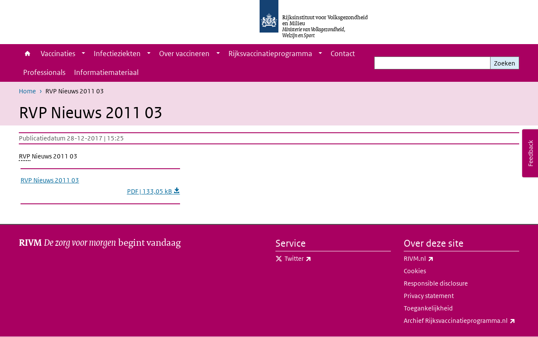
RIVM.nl (437, 258)
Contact (343, 53)
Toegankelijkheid (428, 308)
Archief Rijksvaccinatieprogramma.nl (461, 321)
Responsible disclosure (436, 283)
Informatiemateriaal (106, 72)
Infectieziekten (117, 53)
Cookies (415, 271)
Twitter (316, 258)
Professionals (44, 72)
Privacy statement (429, 296)
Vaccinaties (58, 53)
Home (27, 53)
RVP (24, 156)
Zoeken (504, 63)
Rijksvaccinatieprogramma (270, 53)
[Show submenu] (83, 53)
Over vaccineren (184, 53)
